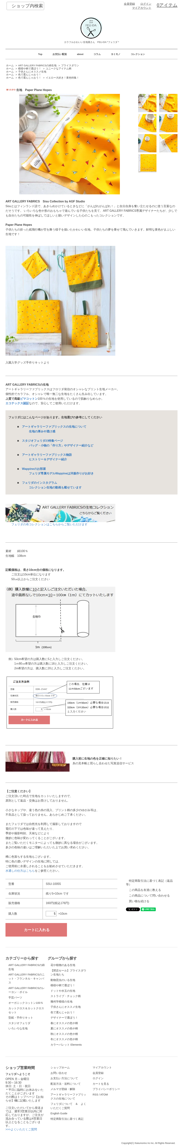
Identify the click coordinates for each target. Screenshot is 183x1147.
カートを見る (101, 1083)
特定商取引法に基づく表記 (67, 1118)
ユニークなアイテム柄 (58, 68)
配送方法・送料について (66, 1083)
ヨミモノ (115, 54)
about (80, 54)
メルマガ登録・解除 (63, 1089)
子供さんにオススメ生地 (32, 71)
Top (40, 54)
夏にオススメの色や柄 (64, 1028)
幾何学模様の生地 (61, 1001)
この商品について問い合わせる (149, 895)
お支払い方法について (64, 1078)
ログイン (145, 3)
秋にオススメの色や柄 (64, 1033)
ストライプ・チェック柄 (66, 996)
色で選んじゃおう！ (29, 74)
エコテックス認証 (17, 403)
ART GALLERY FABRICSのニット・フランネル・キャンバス (26, 978)
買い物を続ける (139, 901)
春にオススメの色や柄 (64, 1023)
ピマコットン (29, 398)
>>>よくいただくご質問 (21, 1129)
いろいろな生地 (18, 1028)
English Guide (59, 1113)
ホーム (10, 65)
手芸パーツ (15, 997)
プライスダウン (70, 65)
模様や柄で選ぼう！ (29, 68)
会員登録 (129, 3)
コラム (97, 54)
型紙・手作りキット (20, 1017)
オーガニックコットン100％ (25, 1002)
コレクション (138, 54)
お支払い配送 (60, 54)
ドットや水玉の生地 (63, 990)
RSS (95, 1094)
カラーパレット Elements (66, 1044)
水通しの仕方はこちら (20, 870)
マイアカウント (141, 7)
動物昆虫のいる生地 (63, 980)
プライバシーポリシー (106, 1089)
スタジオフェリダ (19, 1023)
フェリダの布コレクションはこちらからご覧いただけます (60, 523)
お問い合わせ (59, 1073)
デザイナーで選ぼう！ (64, 1017)
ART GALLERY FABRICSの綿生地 (37, 65)
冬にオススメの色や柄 (64, 1039)
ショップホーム (60, 1067)
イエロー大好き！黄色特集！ (62, 77)
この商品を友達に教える (145, 889)
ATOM (104, 1094)
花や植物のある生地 (63, 965)
